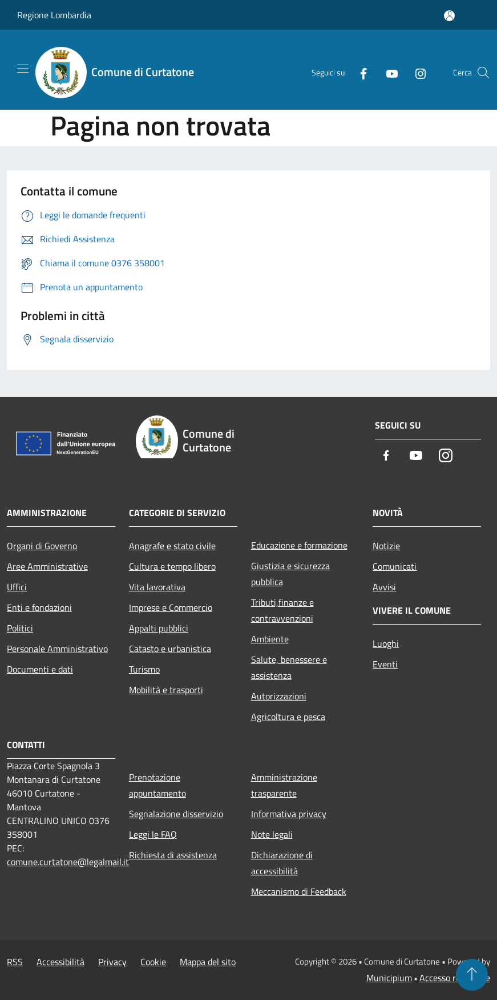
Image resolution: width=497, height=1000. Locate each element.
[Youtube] (387, 72)
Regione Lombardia (54, 15)
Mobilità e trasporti (166, 690)
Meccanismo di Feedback (298, 891)
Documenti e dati (40, 669)
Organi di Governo (42, 546)
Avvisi (384, 587)
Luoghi (386, 643)
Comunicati (395, 566)
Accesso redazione (454, 978)
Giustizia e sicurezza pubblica (290, 574)
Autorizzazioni (278, 696)
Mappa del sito (208, 962)
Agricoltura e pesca (288, 716)
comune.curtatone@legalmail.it (68, 862)
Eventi (385, 664)
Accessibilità (60, 962)
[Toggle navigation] (23, 68)
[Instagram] (416, 72)
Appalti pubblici (158, 628)
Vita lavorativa (157, 587)
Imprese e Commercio (170, 607)
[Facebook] (359, 72)
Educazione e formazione (299, 545)
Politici (20, 628)
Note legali (272, 834)
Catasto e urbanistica (170, 648)
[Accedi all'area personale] (449, 15)
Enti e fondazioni (39, 607)
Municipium (389, 978)
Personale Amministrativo (57, 648)
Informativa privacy (288, 814)
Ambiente (270, 639)
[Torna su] (472, 975)
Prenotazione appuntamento (157, 785)
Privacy (112, 962)
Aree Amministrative (47, 566)
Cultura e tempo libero (172, 566)
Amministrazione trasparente (284, 785)
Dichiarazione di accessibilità (282, 863)
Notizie (386, 546)
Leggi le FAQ (153, 834)
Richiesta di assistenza (173, 855)
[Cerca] (483, 72)
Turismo (144, 669)
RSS (15, 962)
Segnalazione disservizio (176, 814)
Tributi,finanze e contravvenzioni (282, 610)
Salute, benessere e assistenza (289, 667)
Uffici (17, 587)
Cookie (153, 962)
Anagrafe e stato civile (172, 546)
